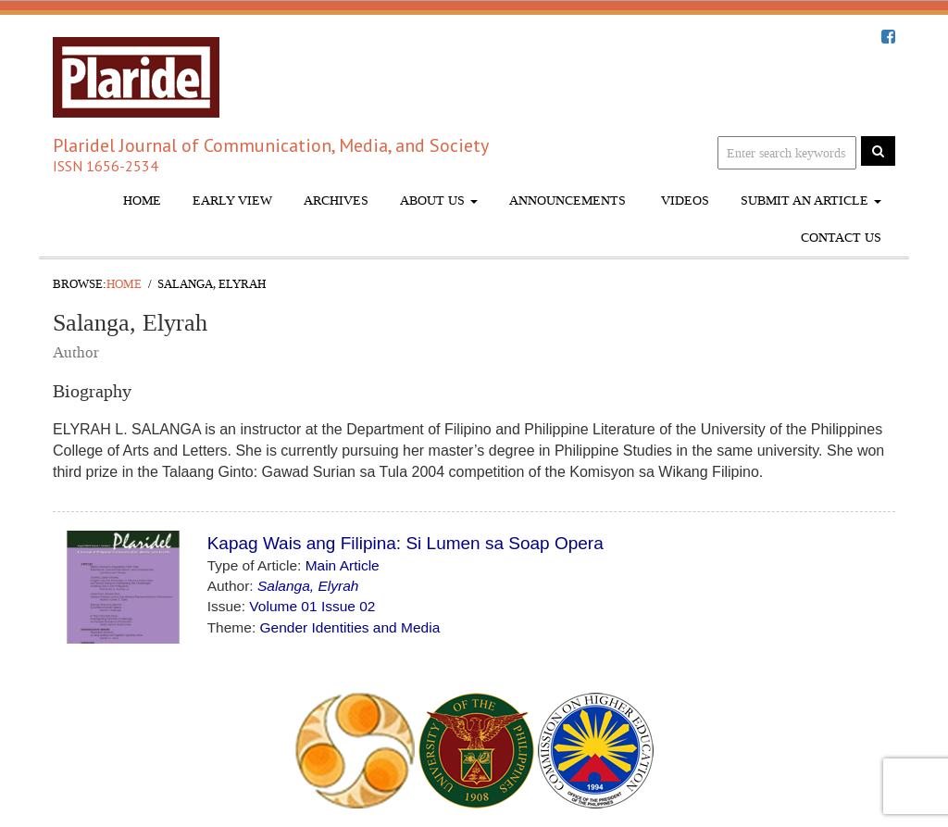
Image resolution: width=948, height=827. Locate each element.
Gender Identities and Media (350, 627)
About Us (439, 200)
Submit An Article (811, 200)
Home (142, 200)
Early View (232, 200)
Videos (683, 200)
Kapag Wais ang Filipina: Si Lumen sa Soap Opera (405, 543)
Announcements (567, 200)
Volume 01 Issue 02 (312, 606)
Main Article (343, 565)
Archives (336, 200)
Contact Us (841, 237)
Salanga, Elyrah (307, 586)
